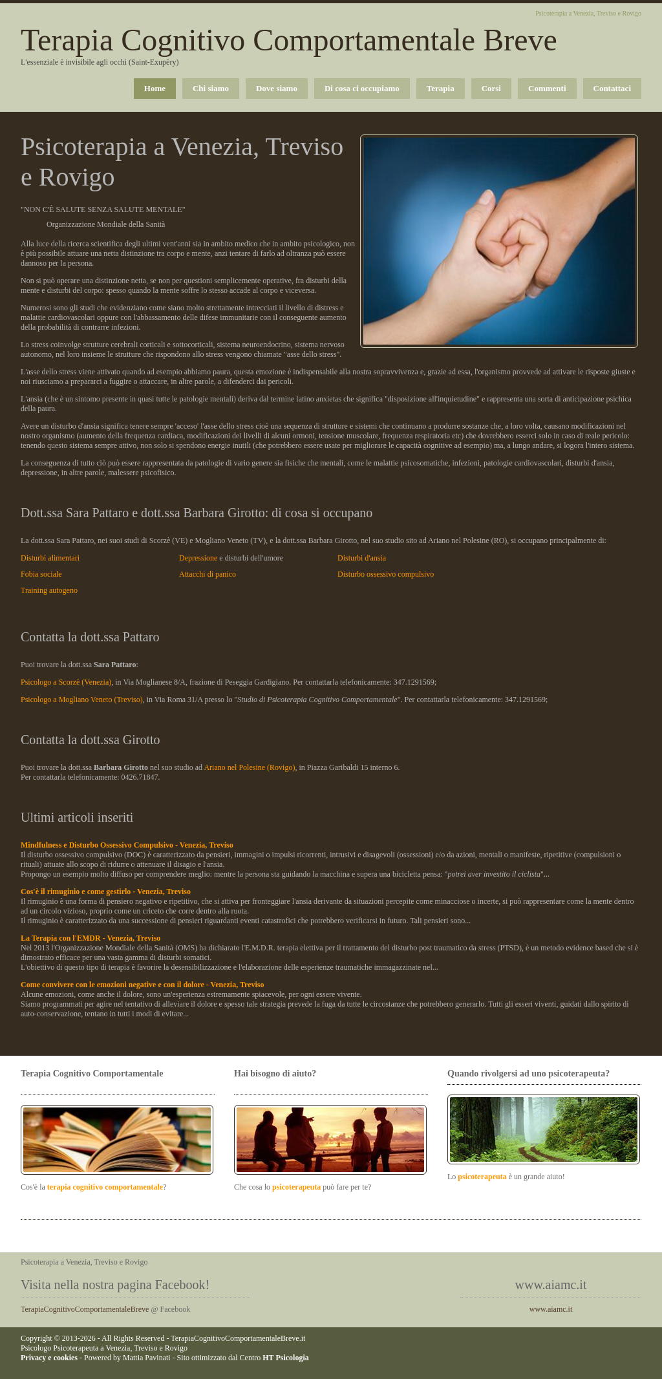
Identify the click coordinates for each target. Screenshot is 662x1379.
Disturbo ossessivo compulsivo (385, 574)
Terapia (440, 88)
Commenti (547, 88)
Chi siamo (211, 88)
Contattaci (612, 88)
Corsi (491, 88)
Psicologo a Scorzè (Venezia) (66, 682)
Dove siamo (276, 88)
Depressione (198, 557)
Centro (274, 1357)
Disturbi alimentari (50, 557)
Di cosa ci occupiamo (362, 88)
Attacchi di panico (207, 574)
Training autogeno (49, 590)
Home (155, 88)
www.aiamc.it (551, 1309)
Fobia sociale (41, 574)
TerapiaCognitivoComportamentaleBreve (85, 1309)
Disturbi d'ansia (361, 557)
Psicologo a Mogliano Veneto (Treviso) (82, 699)
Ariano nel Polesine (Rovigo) (249, 767)
